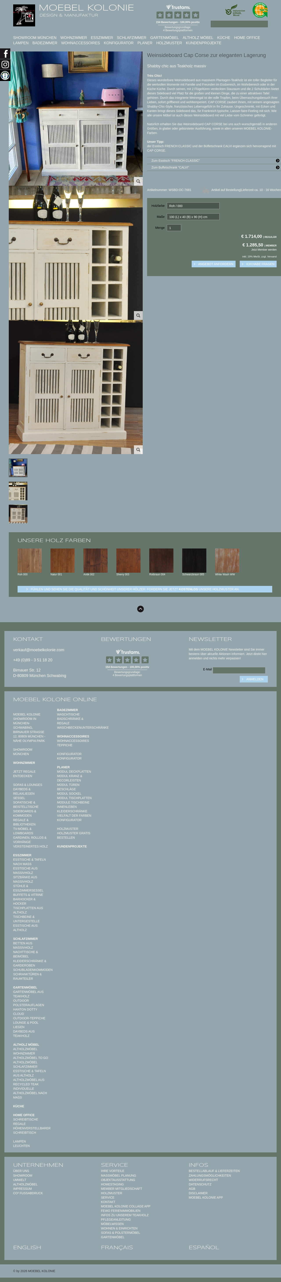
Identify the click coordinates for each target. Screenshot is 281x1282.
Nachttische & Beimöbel (25, 954)
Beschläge (66, 789)
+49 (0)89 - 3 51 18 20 (32, 660)
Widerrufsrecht (203, 1180)
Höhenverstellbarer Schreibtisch (31, 1130)
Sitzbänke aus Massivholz (25, 879)
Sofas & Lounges (27, 785)
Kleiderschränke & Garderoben (29, 963)
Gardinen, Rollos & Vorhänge (30, 840)
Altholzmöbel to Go (30, 1058)
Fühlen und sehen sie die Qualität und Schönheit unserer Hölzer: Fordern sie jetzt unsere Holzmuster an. (135, 589)
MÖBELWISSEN (112, 1224)
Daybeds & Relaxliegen (23, 791)
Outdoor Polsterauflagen (28, 1003)
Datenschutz (200, 1184)
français (117, 1247)
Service (107, 1197)
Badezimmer (44, 43)
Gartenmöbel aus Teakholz (28, 994)
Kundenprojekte (204, 43)
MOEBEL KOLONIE (86, 7)
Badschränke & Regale (70, 721)
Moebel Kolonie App (206, 1197)
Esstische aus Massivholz (25, 871)
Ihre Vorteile (112, 1171)
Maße (161, 216)
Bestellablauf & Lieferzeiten (214, 1171)
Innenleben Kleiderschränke (72, 809)
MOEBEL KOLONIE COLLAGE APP (125, 1206)
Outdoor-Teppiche (29, 1018)
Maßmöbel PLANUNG (118, 1175)
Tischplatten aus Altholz (28, 910)
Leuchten (21, 1146)
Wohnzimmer (73, 38)
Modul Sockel (69, 793)
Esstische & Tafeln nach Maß (29, 862)
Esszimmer (102, 38)
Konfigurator (118, 43)
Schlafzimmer (131, 38)
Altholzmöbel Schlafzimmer (25, 1064)
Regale (19, 1124)
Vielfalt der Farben (74, 815)
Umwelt (19, 1180)
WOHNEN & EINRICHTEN (119, 1228)
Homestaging (112, 1184)
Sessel (19, 798)
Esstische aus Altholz (25, 928)
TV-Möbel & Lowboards (23, 831)
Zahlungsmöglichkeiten (210, 1175)
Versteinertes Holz (30, 846)
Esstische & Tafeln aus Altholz (29, 1073)
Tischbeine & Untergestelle (26, 919)
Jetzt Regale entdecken (24, 774)
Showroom (22, 1175)
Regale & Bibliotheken (24, 822)
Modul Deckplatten (74, 771)
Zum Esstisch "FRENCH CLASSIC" (216, 160)
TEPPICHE (64, 745)
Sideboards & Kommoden (24, 813)
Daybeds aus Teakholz (24, 1034)
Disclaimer (198, 1193)
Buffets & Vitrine (28, 895)
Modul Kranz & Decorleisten (69, 778)
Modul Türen (68, 785)
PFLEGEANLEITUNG (116, 1219)
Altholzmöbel (25, 1184)
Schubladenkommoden (33, 970)
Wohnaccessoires (80, 43)
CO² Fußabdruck (28, 1193)
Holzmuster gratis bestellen (73, 835)
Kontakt (108, 1202)
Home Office (247, 38)
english (27, 1247)
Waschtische (68, 714)
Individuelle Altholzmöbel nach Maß (30, 1093)
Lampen (21, 43)
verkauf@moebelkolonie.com (38, 650)
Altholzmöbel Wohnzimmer (25, 1051)
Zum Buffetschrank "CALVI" (216, 167)
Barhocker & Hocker (24, 901)
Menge (160, 227)
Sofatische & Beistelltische (26, 805)
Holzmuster (169, 43)
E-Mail (207, 669)
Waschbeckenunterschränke (83, 727)
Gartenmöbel (164, 38)
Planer (144, 43)
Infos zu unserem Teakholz (125, 1215)
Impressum (22, 1188)
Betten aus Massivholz (23, 945)
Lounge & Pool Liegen (25, 1025)
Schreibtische (25, 1119)
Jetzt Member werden (264, 249)
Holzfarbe (158, 205)
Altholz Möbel (198, 38)
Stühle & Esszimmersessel (28, 888)
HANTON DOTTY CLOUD (25, 1012)
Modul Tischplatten (74, 798)
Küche (223, 38)
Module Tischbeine (73, 802)
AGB (192, 1188)
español (204, 1247)
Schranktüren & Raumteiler (27, 976)
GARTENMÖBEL (112, 1237)
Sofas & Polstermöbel (120, 1232)
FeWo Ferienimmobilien (120, 1210)
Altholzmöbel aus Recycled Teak (28, 1082)
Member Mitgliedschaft (121, 1188)
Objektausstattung (118, 1180)
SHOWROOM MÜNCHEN (34, 38)
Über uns (21, 1171)
